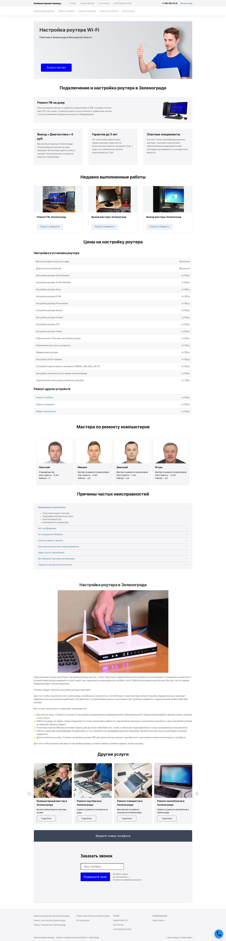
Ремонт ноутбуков (67, 11)
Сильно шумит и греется (50, 540)
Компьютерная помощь (47, 3)
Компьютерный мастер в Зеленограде (51, 916)
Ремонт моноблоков (109, 11)
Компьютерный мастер (44, 11)
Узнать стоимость (50, 226)
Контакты (104, 3)
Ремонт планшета (45, 404)
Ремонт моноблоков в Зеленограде (93, 916)
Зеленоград (186, 3)
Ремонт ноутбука (44, 397)
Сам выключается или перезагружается (58, 546)
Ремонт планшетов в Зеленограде (50, 925)
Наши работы (88, 3)
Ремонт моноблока (46, 411)
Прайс (73, 3)
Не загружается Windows (50, 534)
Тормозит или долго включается (55, 564)
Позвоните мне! (95, 877)
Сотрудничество (123, 3)
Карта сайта (158, 920)
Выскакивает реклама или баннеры (56, 558)
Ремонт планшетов (87, 11)
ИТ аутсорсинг (128, 11)
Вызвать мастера (56, 67)
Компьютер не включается (51, 507)
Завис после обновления (51, 552)
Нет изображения (47, 528)
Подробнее (46, 818)
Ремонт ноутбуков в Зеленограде (49, 920)
